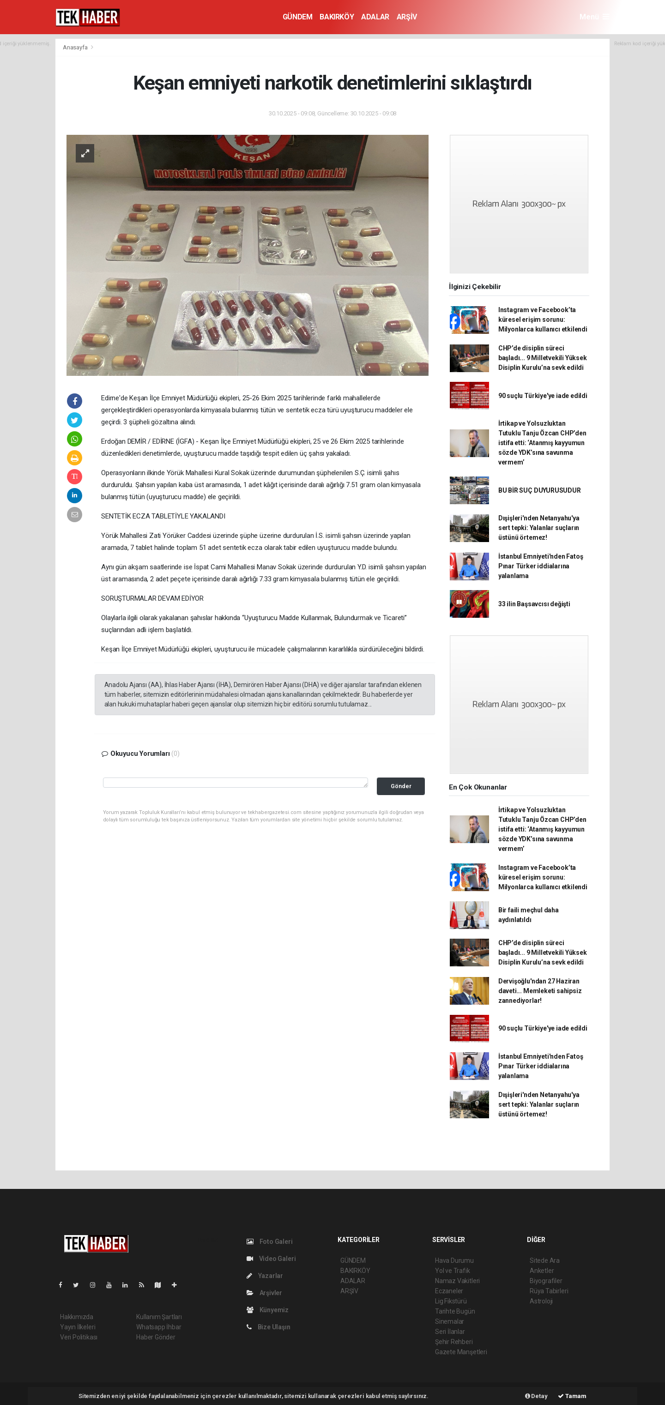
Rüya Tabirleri (549, 1291)
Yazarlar (265, 1275)
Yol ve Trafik (452, 1270)
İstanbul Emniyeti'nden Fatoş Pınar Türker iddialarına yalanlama (540, 566)
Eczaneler (449, 1291)
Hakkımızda (76, 1317)
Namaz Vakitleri (457, 1280)
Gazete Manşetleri (461, 1352)
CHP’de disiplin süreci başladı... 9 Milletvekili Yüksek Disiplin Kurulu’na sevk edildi (542, 357)
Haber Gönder (155, 1337)
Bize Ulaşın (268, 1327)
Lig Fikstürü (451, 1301)
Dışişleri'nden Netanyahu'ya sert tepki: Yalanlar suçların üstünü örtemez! (539, 527)
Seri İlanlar (450, 1331)
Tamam (572, 1396)
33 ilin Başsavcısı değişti (534, 604)
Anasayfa (76, 47)
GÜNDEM (298, 16)
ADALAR (375, 16)
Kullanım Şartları (159, 1317)
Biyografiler (546, 1280)
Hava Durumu (454, 1260)
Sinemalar (449, 1321)
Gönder (401, 786)
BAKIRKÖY (337, 16)
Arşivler (264, 1292)
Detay (536, 1396)
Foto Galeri (270, 1241)
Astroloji (541, 1301)
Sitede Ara (545, 1260)
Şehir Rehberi (454, 1341)
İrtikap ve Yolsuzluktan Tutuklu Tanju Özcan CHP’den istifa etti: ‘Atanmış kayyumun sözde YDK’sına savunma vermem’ (542, 443)
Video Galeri (271, 1258)
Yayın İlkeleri (77, 1327)
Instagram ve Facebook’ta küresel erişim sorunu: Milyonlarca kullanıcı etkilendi (542, 319)
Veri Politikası (78, 1337)
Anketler (542, 1270)
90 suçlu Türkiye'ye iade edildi (542, 395)
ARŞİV (407, 16)
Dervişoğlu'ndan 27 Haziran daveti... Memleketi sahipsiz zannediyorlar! (540, 990)
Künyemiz (268, 1310)
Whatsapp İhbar (158, 1327)
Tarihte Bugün (455, 1311)
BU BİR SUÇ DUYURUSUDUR (539, 490)
